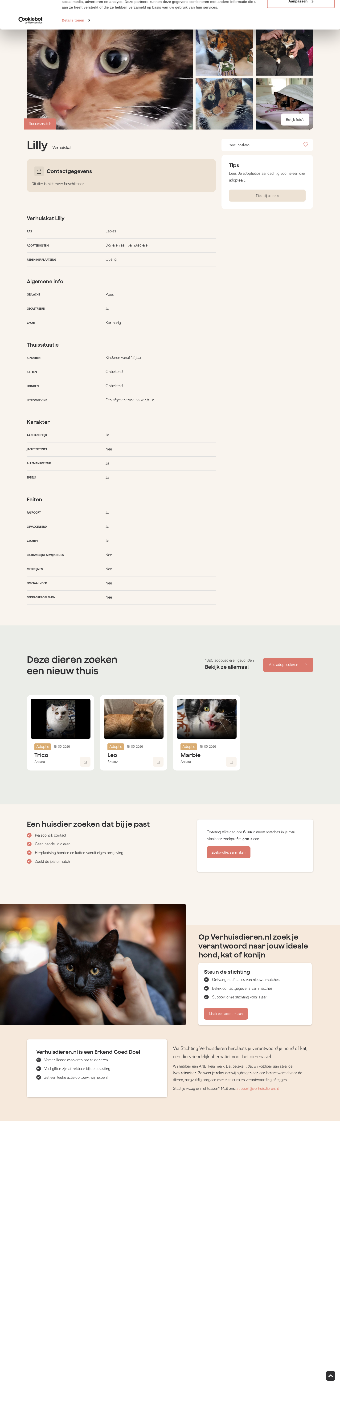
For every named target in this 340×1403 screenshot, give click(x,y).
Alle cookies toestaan (300, 12)
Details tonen (73, 47)
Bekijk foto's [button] (295, 120)
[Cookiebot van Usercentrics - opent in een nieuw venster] (30, 47)
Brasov (112, 762)
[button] (224, 104)
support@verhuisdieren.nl (258, 1089)
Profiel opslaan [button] (267, 145)
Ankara (39, 762)
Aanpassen (300, 28)
